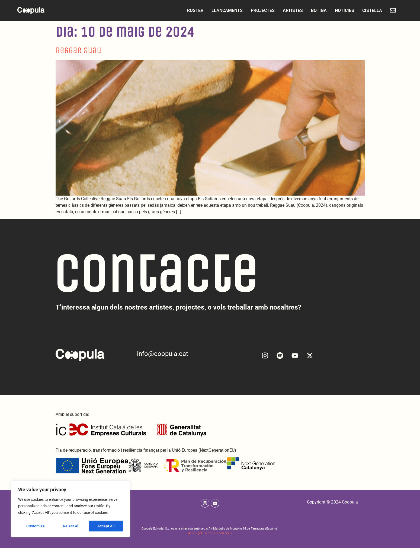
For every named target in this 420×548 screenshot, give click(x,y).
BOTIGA (316, 10)
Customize (35, 526)
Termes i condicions (218, 533)
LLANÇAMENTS (224, 10)
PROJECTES (260, 10)
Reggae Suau (78, 50)
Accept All (106, 526)
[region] (70, 509)
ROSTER (192, 10)
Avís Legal (195, 533)
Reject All (71, 526)
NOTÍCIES (341, 10)
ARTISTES (290, 10)
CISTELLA (369, 10)
